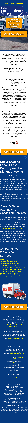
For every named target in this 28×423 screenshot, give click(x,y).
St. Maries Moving (9, 394)
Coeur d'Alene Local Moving (14, 398)
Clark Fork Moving (20, 391)
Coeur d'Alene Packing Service (9, 265)
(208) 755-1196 (14, 22)
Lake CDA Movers (7, 397)
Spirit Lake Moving (9, 389)
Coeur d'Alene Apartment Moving (10, 263)
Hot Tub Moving (6, 401)
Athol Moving (9, 390)
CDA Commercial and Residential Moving (12, 267)
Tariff (15, 377)
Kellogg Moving (18, 390)
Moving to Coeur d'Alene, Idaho (9, 277)
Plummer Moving (19, 394)
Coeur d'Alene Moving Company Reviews (14, 402)
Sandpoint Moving (9, 387)
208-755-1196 (14, 362)
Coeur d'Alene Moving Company (10, 275)
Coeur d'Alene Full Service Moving (10, 271)
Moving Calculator (11, 405)
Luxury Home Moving (19, 397)
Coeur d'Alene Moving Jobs (17, 353)
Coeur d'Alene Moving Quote (9, 273)
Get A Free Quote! (14, 34)
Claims (19, 405)
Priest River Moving (19, 393)
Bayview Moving (19, 389)
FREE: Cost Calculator (14, 3)
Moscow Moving (8, 393)
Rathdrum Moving (9, 386)
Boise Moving (19, 387)
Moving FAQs (23, 401)
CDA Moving (4, 260)
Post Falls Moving (18, 384)
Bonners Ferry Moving (8, 391)
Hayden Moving (19, 386)
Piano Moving (14, 401)
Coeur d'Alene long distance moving (11, 228)
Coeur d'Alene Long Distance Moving (11, 269)
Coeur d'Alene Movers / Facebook (14, 404)
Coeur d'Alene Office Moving (9, 262)
